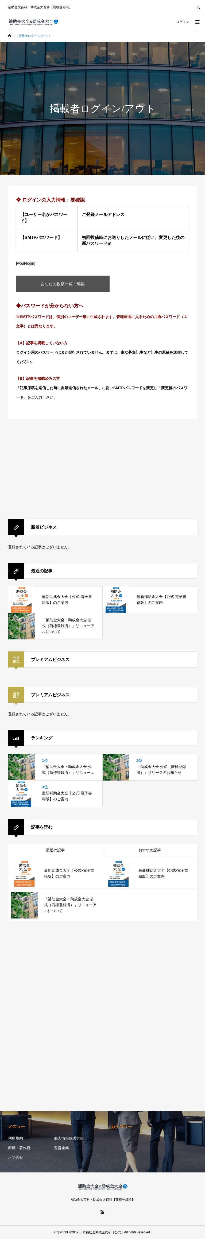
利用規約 (15, 1138)
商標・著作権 (19, 1148)
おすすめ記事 (149, 850)
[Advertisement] (102, 469)
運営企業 (61, 1148)
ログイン (182, 22)
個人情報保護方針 (69, 1138)
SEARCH (198, 7)
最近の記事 (55, 850)
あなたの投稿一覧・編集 (63, 283)
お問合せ (15, 1157)
